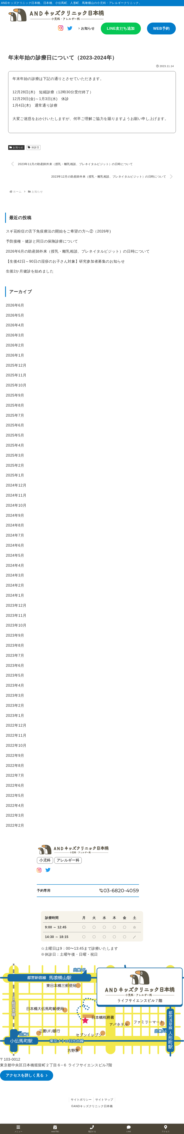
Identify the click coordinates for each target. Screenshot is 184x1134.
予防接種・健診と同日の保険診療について (42, 241)
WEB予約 (161, 28)
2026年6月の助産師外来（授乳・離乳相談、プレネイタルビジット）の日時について (78, 252)
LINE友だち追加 (121, 28)
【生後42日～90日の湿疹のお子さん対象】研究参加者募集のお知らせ (65, 262)
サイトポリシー (81, 1099)
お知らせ (87, 28)
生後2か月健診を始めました (30, 271)
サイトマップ (105, 1099)
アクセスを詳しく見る (25, 1075)
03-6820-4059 (121, 891)
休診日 (33, 147)
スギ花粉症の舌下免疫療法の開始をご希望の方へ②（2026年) (58, 231)
